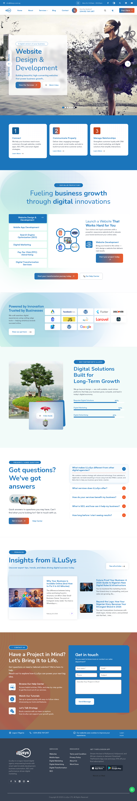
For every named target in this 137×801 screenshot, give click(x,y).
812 (40, 734)
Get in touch (19, 521)
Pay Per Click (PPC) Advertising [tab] (30, 253)
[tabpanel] (88, 241)
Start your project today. (109, 258)
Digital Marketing (56, 761)
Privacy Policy (75, 757)
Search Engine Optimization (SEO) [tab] (30, 236)
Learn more (122, 734)
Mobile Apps (54, 757)
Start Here (127, 10)
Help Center (37, 521)
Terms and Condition (78, 754)
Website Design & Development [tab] (30, 218)
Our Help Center (91, 276)
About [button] (30, 10)
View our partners (21, 332)
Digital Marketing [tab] (28, 244)
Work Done (74, 764)
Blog (54, 10)
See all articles (117, 566)
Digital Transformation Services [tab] (29, 263)
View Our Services (28, 85)
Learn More (17, 153)
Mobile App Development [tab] (28, 227)
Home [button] (19, 10)
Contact (65, 10)
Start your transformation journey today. (56, 276)
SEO (51, 771)
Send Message (85, 701)
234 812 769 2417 (87, 11)
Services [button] (42, 10)
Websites (53, 754)
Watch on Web (99, 776)
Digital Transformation (58, 768)
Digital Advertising (56, 764)
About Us (73, 761)
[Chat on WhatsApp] (132, 789)
